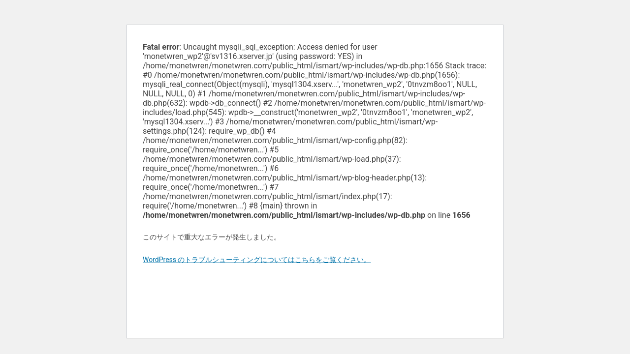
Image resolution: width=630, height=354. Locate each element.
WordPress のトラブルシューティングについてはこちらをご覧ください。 (257, 260)
